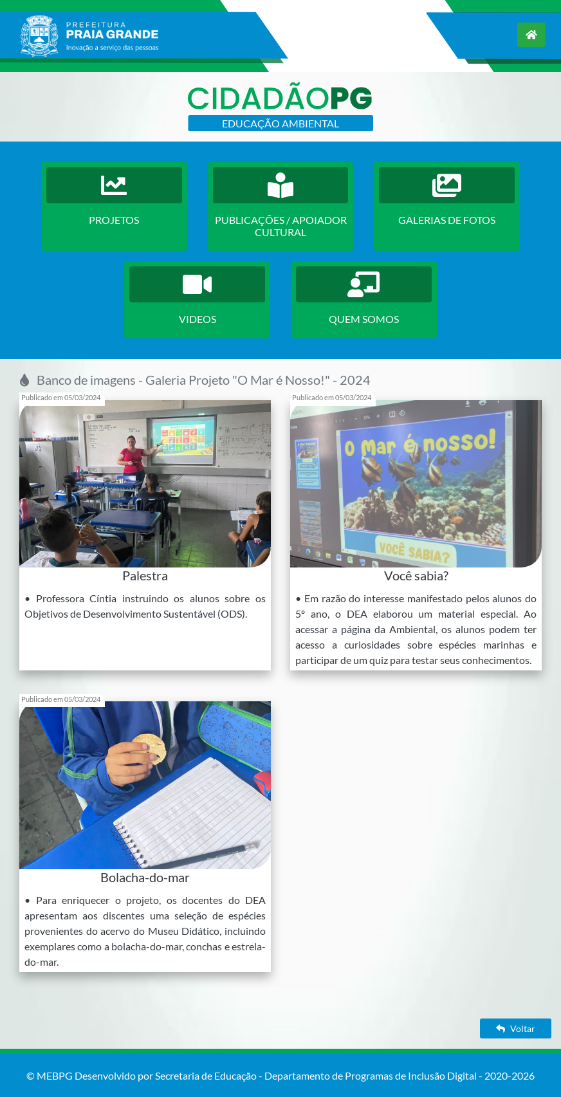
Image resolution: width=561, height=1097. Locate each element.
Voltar (515, 1028)
